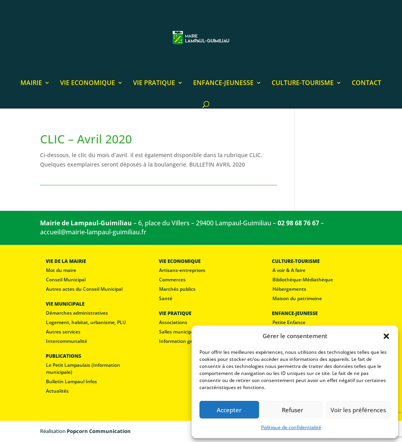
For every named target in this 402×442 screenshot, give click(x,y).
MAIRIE (31, 83)
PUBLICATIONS (63, 356)
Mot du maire (61, 270)
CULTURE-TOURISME (303, 83)
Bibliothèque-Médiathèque (302, 279)
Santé (165, 298)
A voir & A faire (288, 270)
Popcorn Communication (99, 431)
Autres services (63, 331)
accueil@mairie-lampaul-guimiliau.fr (93, 232)
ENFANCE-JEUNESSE (223, 83)
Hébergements (289, 289)
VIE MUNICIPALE (65, 304)
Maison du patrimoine (297, 298)
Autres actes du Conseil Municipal (84, 289)
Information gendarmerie (187, 341)
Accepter (229, 410)
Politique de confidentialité (291, 427)
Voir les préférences (358, 410)
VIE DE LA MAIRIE (66, 261)
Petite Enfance (288, 322)
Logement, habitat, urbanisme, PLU (86, 322)
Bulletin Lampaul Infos (71, 381)
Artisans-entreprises (182, 270)
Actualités (57, 391)
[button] (386, 336)
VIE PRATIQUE (154, 83)
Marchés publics (177, 289)
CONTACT (366, 83)
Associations (173, 322)
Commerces (172, 279)
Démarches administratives (77, 313)
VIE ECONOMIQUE (87, 83)
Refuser (292, 410)
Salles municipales (179, 331)
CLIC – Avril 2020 (86, 139)
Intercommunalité (66, 341)
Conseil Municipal (66, 279)
